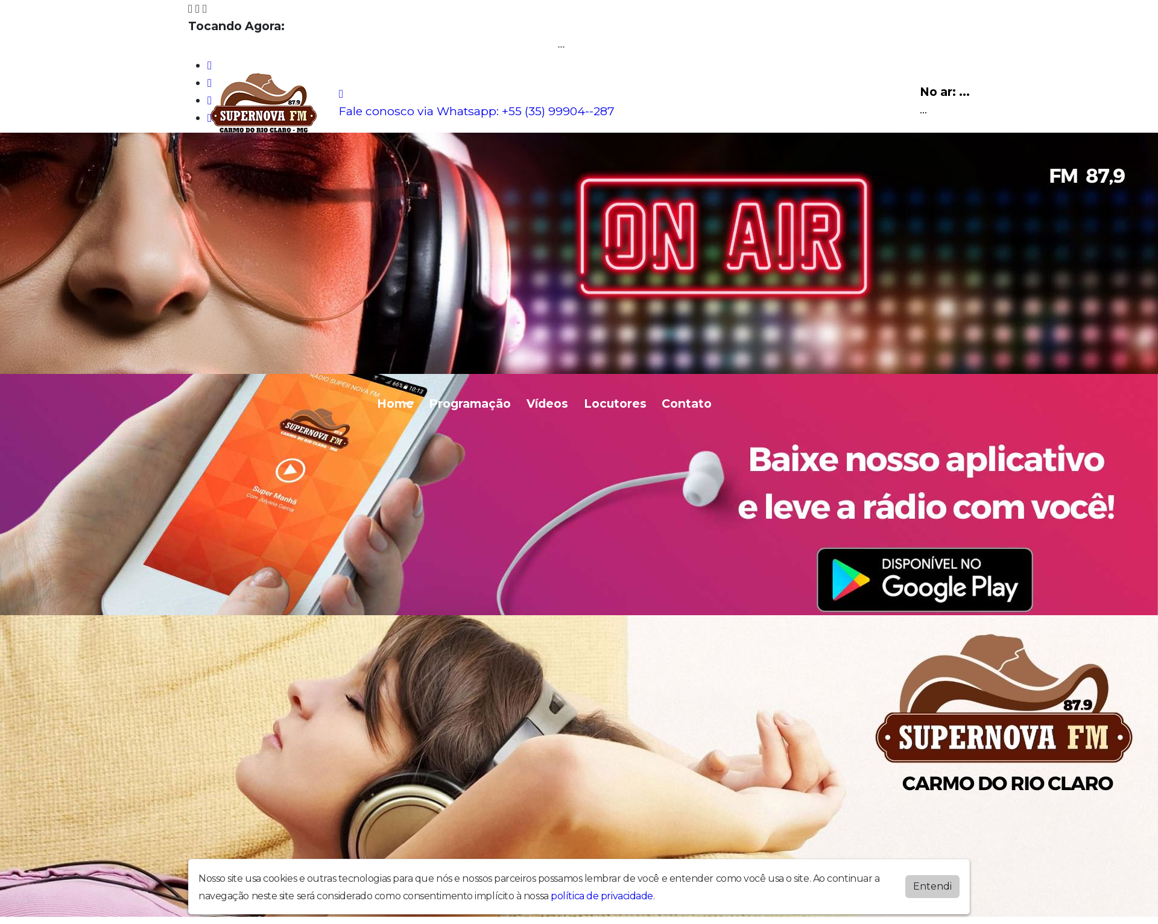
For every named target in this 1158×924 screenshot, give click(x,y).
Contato (687, 403)
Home (395, 403)
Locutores (615, 403)
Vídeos (547, 403)
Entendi (932, 884)
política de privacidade (602, 893)
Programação (470, 403)
